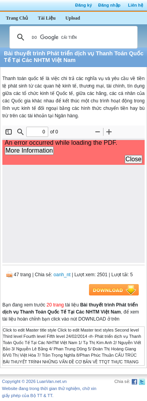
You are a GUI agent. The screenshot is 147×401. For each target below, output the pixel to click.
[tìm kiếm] (72, 37)
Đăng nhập (109, 5)
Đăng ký (83, 5)
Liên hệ (135, 5)
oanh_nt (62, 274)
